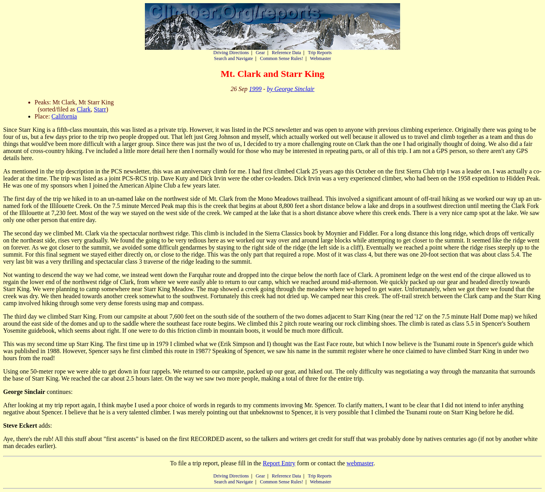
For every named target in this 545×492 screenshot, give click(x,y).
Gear (260, 52)
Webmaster (320, 58)
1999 (255, 89)
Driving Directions (231, 52)
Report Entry (279, 463)
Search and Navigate (233, 58)
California (64, 116)
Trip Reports (320, 52)
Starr (100, 109)
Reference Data (286, 52)
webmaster (359, 463)
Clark (84, 109)
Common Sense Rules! (281, 58)
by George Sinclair (291, 89)
